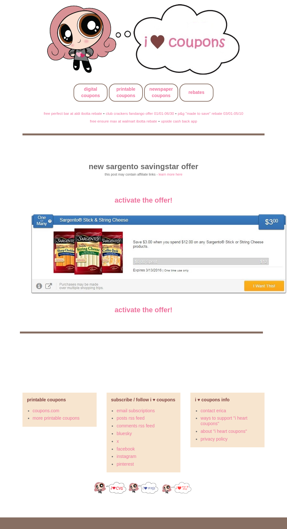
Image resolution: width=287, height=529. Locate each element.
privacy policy (214, 439)
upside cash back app (179, 121)
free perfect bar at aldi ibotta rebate (73, 113)
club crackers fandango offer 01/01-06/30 (140, 113)
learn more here (170, 174)
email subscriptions (136, 410)
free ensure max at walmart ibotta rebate (123, 121)
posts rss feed (130, 418)
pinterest (125, 464)
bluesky (124, 433)
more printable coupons (56, 418)
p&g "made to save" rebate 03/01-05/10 (210, 113)
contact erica (213, 410)
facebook (126, 448)
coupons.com (46, 410)
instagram (126, 456)
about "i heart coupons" (224, 431)
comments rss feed (135, 425)
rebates (196, 92)
